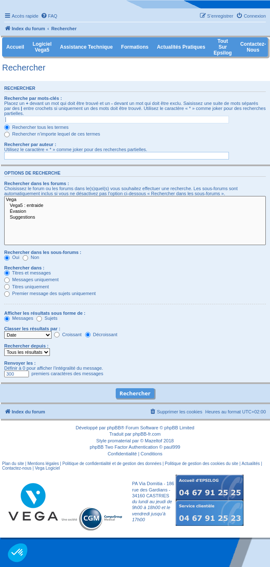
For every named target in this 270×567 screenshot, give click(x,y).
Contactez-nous (16, 468)
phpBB (114, 427)
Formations (134, 47)
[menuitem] (49, 16)
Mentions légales (43, 463)
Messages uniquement (31, 279)
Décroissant (101, 334)
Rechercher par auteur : (30, 144)
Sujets (46, 318)
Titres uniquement (26, 286)
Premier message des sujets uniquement (50, 293)
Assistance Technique (86, 47)
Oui (11, 257)
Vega (135, 200)
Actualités (250, 463)
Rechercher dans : (24, 267)
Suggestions (135, 217)
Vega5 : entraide (135, 206)
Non (31, 257)
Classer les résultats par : (32, 328)
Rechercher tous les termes (36, 127)
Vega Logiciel (47, 468)
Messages (18, 318)
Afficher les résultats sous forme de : (45, 313)
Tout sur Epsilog (223, 47)
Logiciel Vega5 (42, 47)
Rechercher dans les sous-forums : (42, 252)
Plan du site (13, 463)
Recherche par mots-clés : (33, 98)
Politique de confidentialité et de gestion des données (111, 463)
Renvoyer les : (20, 363)
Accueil (15, 47)
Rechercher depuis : (26, 345)
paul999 (172, 446)
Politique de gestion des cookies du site (201, 463)
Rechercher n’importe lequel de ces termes (52, 133)
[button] (18, 553)
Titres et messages (27, 272)
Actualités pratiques (181, 47)
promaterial (119, 440)
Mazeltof (153, 440)
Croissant (68, 334)
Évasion (135, 211)
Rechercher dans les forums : (36, 183)
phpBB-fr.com (147, 433)
